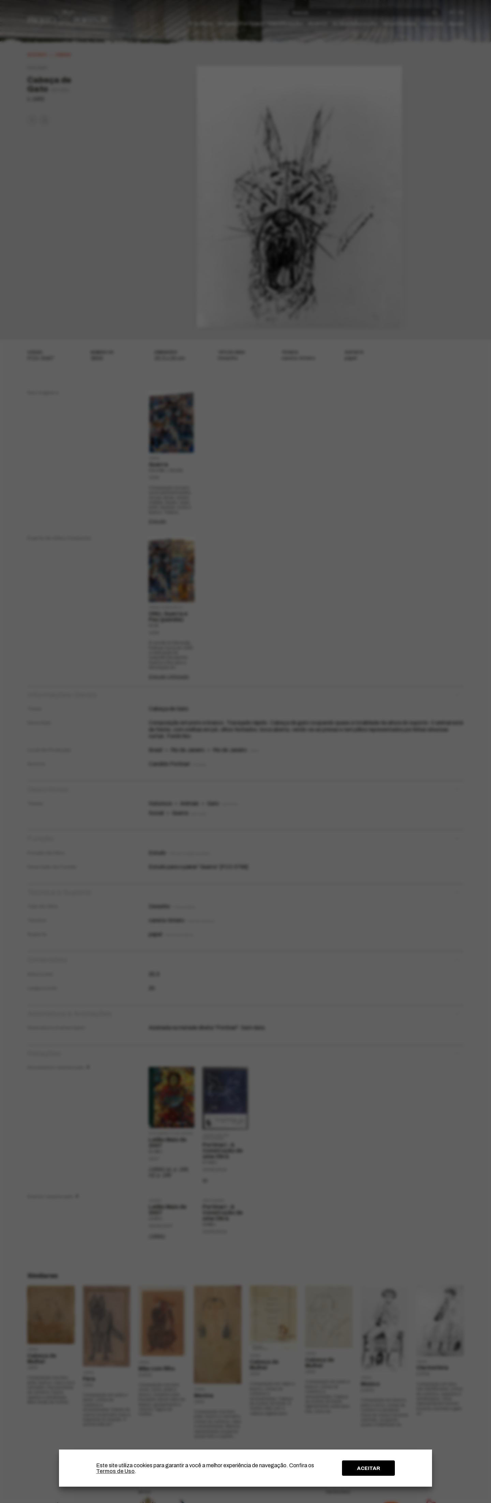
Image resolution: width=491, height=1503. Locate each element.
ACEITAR (368, 1468)
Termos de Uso (115, 1471)
